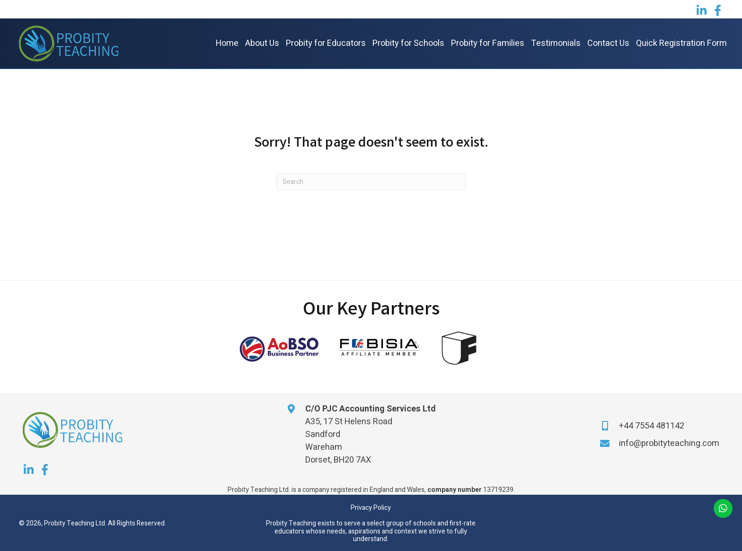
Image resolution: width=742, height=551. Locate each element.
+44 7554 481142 (651, 426)
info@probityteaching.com (669, 443)
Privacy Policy (371, 508)
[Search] (371, 182)
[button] (701, 10)
